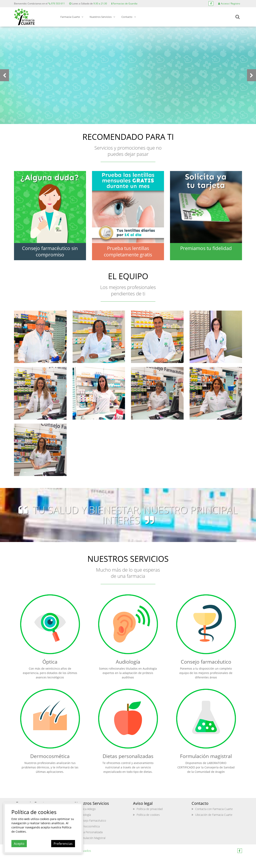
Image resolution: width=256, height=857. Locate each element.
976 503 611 (57, 3)
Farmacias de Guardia (124, 3)
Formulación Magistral (91, 838)
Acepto (19, 843)
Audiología (84, 815)
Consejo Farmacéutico (92, 820)
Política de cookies (148, 815)
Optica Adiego (87, 809)
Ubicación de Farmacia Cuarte (213, 815)
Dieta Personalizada (90, 832)
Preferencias (63, 843)
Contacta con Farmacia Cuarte (214, 809)
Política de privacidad (150, 809)
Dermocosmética (89, 826)
